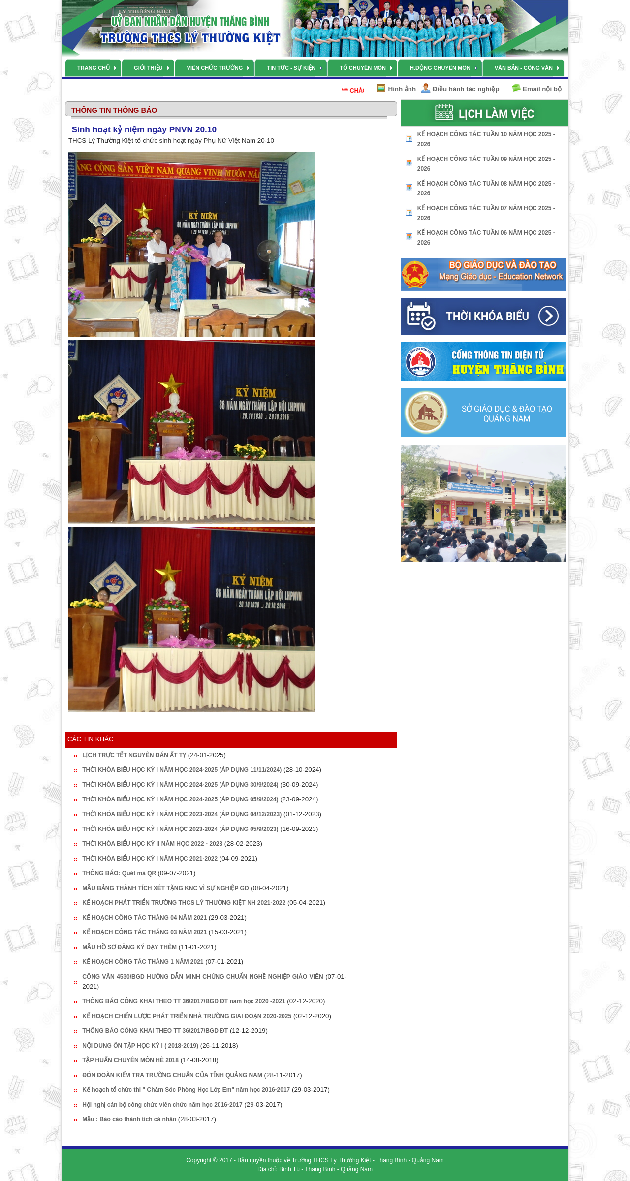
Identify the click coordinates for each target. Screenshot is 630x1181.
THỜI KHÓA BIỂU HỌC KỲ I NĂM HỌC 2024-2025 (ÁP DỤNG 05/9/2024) (180, 799)
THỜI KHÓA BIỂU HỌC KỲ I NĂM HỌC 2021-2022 (150, 858)
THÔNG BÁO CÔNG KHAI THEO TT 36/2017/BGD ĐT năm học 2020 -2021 (183, 1001)
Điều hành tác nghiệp (466, 89)
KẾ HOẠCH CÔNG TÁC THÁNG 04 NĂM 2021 (144, 917)
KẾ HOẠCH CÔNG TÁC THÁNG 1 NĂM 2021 (142, 961)
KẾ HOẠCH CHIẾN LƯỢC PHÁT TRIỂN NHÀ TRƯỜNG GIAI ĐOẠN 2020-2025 (186, 1016)
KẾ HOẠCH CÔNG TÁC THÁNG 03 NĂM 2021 (144, 932)
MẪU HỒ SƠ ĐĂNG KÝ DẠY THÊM (129, 947)
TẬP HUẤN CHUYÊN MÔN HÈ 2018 (130, 1060)
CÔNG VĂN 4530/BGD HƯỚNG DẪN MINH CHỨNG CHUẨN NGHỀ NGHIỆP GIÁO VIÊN (202, 976)
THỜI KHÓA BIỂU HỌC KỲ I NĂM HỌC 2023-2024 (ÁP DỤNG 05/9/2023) (180, 829)
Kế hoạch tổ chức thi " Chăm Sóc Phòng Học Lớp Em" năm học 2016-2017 (186, 1089)
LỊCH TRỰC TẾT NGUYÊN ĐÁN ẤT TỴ (134, 755)
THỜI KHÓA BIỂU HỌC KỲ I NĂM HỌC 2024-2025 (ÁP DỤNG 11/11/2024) (182, 769)
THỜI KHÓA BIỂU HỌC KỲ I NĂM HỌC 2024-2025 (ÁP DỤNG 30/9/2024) (180, 784)
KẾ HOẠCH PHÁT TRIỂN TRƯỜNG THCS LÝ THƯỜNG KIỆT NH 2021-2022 (183, 902)
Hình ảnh (402, 89)
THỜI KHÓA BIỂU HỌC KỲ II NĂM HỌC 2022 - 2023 (152, 843)
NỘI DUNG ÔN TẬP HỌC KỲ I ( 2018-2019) (140, 1045)
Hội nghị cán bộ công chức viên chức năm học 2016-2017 (162, 1104)
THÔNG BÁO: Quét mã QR (120, 873)
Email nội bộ (542, 89)
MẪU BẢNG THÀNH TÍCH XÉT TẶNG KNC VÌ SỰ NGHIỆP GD (165, 888)
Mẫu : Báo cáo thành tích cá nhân (129, 1119)
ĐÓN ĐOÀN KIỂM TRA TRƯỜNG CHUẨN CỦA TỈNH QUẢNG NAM (172, 1075)
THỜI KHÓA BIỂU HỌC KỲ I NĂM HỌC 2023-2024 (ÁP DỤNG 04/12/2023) (182, 814)
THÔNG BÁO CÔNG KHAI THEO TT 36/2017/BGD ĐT (155, 1030)
